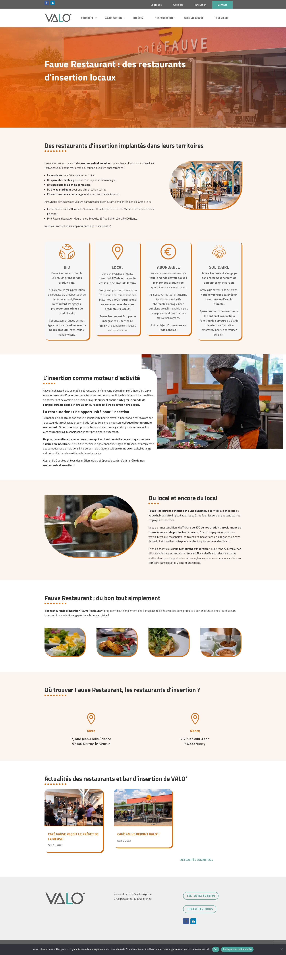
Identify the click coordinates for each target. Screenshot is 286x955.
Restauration (164, 18)
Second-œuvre (194, 18)
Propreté (87, 18)
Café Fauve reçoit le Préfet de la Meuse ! (73, 836)
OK (215, 949)
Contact (222, 5)
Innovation (200, 5)
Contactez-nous (200, 909)
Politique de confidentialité (237, 949)
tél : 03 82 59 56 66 (201, 895)
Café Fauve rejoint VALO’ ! (138, 834)
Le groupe (156, 5)
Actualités (178, 5)
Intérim (138, 18)
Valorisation (113, 18)
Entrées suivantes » (227, 860)
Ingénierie (221, 18)
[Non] (281, 949)
